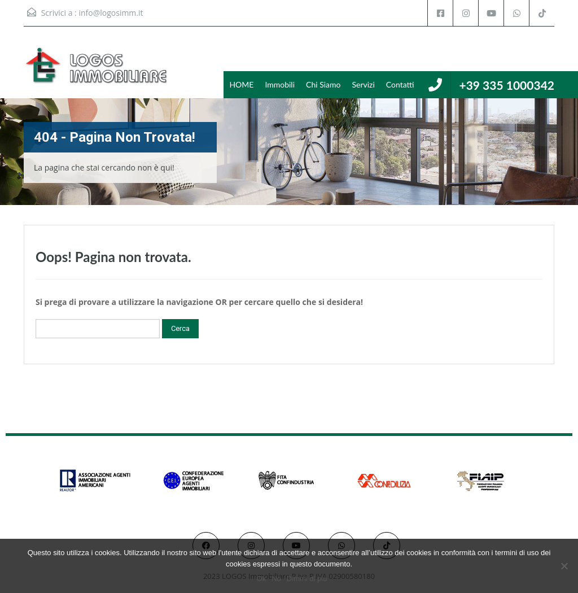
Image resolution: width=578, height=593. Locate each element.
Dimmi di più (307, 578)
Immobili (280, 84)
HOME (241, 84)
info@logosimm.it (110, 12)
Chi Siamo (323, 84)
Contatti (400, 84)
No (276, 578)
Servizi (363, 84)
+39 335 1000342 (506, 85)
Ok (261, 578)
